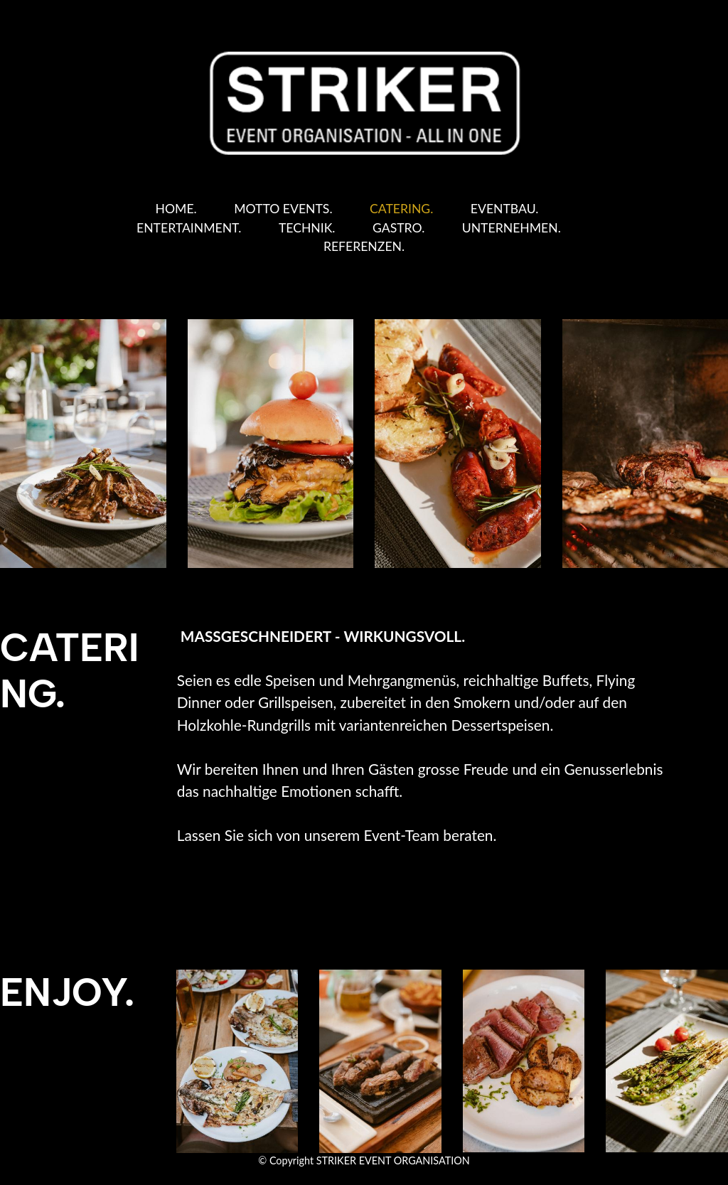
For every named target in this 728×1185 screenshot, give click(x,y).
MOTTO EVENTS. (283, 208)
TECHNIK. (307, 227)
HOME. (176, 208)
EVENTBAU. (505, 208)
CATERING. (401, 208)
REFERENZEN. (364, 246)
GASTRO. (398, 227)
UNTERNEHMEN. (511, 227)
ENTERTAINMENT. (188, 227)
